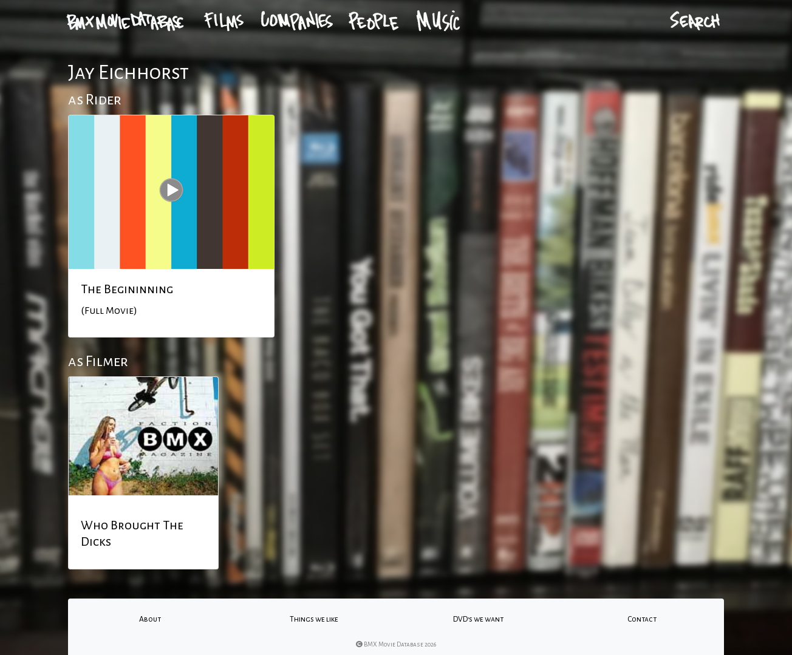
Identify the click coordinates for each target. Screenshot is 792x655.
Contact (642, 619)
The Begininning (127, 289)
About (150, 619)
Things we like (314, 619)
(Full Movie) (109, 310)
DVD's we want (478, 619)
